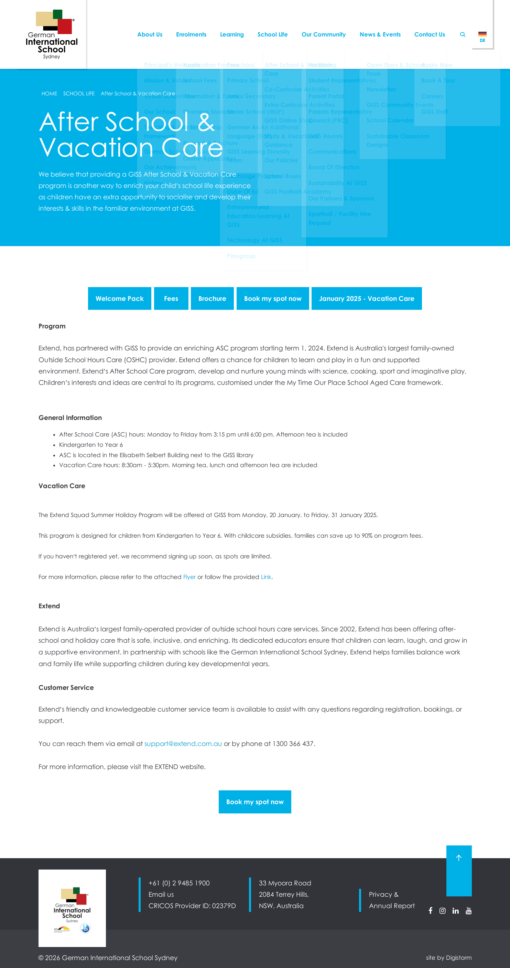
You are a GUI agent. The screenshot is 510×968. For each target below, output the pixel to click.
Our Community (324, 18)
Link (266, 577)
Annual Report (392, 905)
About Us (149, 18)
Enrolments (191, 18)
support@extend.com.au (183, 743)
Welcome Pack (120, 298)
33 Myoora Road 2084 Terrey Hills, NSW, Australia (285, 894)
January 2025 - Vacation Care (366, 298)
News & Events (380, 18)
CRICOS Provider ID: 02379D (192, 905)
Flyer (189, 577)
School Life (273, 18)
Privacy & (384, 894)
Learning (232, 18)
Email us (161, 894)
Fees (171, 298)
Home (49, 93)
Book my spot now (273, 298)
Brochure (212, 298)
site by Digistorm (449, 957)
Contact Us (429, 18)
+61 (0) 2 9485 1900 (179, 883)
